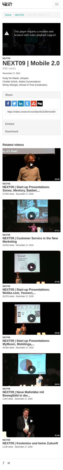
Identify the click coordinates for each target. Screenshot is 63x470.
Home (8, 15)
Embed (9, 123)
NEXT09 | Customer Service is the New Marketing (30, 240)
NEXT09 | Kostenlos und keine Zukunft (30, 443)
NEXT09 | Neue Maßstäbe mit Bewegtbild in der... (23, 393)
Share (9, 94)
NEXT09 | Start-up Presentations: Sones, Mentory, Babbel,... (26, 188)
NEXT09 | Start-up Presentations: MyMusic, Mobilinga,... (26, 342)
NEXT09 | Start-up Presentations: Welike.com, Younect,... (26, 291)
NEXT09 (19, 15)
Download (11, 131)
